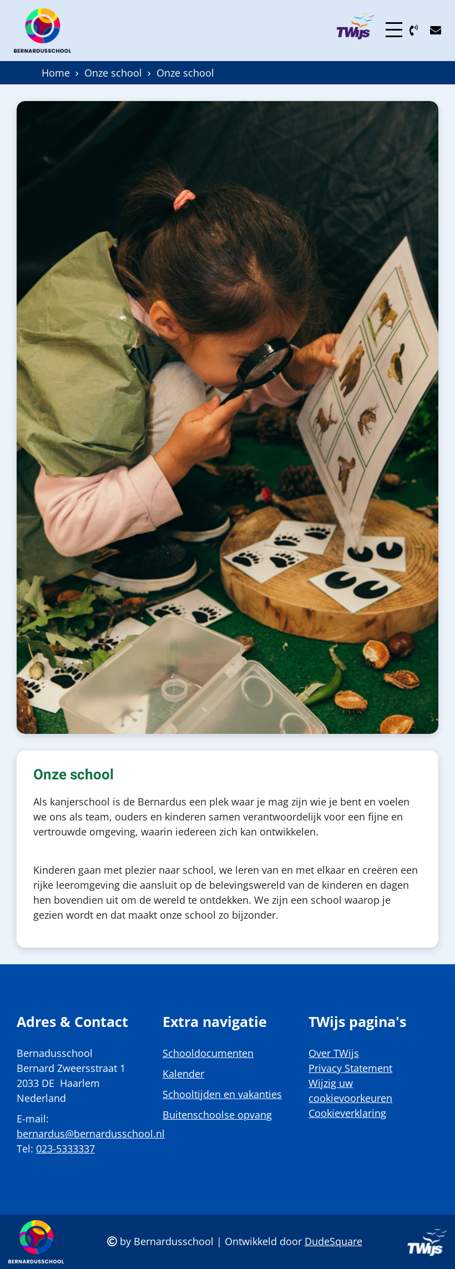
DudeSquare (333, 1241)
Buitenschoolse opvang (217, 1114)
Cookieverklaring (347, 1113)
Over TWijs (334, 1053)
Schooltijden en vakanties (222, 1094)
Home (56, 72)
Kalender (183, 1073)
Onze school (113, 72)
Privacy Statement (350, 1068)
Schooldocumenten (208, 1053)
